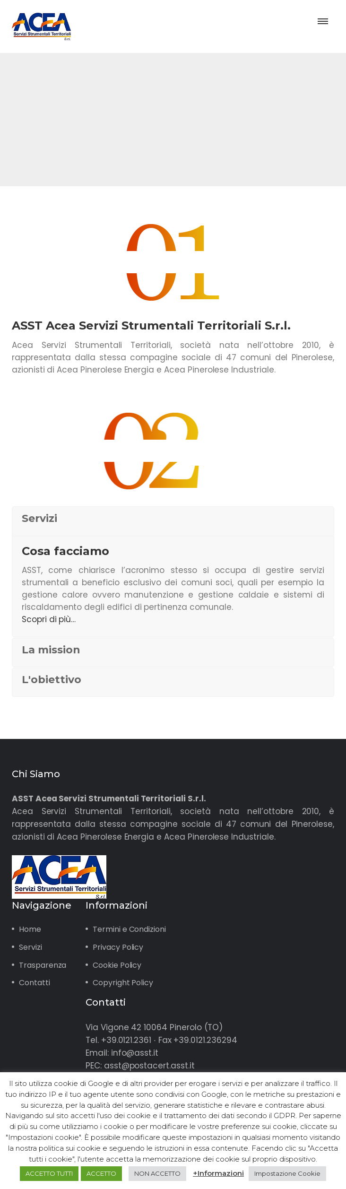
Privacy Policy (118, 947)
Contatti (34, 982)
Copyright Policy (123, 982)
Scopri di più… (49, 619)
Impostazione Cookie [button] (287, 1173)
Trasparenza (42, 965)
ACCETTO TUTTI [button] (49, 1173)
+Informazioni (218, 1173)
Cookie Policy (117, 965)
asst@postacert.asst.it (149, 1065)
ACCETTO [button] (101, 1173)
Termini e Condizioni (129, 929)
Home (30, 929)
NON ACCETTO (157, 1173)
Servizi (30, 947)
